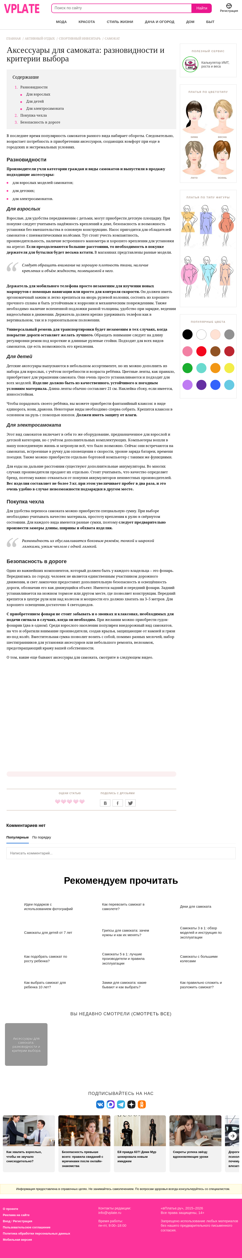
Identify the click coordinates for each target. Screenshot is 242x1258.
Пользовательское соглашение (26, 1227)
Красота (86, 22)
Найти (201, 8)
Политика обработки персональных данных (36, 1233)
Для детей (35, 101)
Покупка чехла (33, 115)
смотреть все (151, 1014)
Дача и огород (159, 22)
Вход (6, 1221)
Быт (210, 22)
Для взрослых (38, 94)
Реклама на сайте (16, 1215)
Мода (61, 22)
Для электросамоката (45, 108)
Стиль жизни (120, 22)
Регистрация (22, 1221)
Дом (190, 22)
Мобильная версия (17, 1239)
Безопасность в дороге (40, 122)
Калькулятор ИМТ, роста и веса (205, 64)
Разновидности (34, 87)
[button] (232, 1136)
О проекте (10, 1209)
